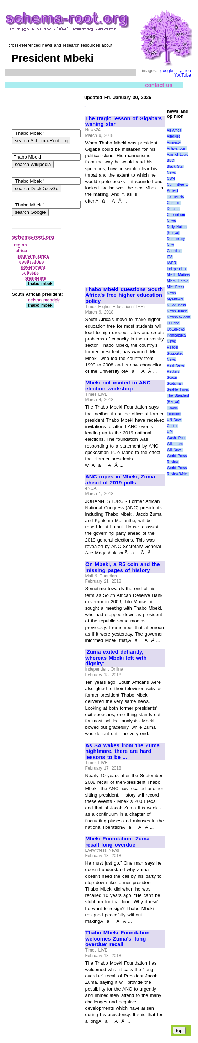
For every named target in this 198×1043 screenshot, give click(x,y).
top (179, 1030)
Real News (175, 365)
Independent (177, 269)
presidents (35, 278)
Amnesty (174, 142)
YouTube (182, 75)
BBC (170, 160)
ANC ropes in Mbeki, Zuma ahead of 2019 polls (120, 480)
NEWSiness (176, 305)
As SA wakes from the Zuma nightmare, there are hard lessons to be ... (122, 751)
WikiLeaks (175, 444)
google (166, 70)
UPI (170, 432)
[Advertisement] (124, 241)
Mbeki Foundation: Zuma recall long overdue (117, 842)
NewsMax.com (178, 317)
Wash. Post (176, 438)
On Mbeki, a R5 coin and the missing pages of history (122, 567)
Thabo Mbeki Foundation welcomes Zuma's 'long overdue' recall (117, 938)
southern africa (33, 256)
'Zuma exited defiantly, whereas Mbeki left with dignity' (115, 657)
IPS (169, 257)
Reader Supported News (175, 353)
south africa (31, 261)
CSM (171, 179)
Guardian (174, 251)
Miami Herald (177, 281)
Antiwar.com (176, 148)
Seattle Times (178, 390)
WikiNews (174, 450)
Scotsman (174, 383)
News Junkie (177, 311)
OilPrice (173, 323)
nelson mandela (44, 300)
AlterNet (173, 136)
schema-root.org (33, 237)
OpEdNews (176, 329)
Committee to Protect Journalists (177, 191)
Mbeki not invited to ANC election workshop (117, 386)
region (20, 245)
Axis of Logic (177, 154)
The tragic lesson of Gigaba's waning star (123, 121)
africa (21, 250)
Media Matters (178, 275)
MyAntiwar (175, 299)
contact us (158, 85)
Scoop (172, 377)
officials (31, 272)
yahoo (185, 70)
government (33, 267)
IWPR (171, 263)
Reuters (173, 371)
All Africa (174, 130)
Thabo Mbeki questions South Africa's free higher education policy (124, 295)
